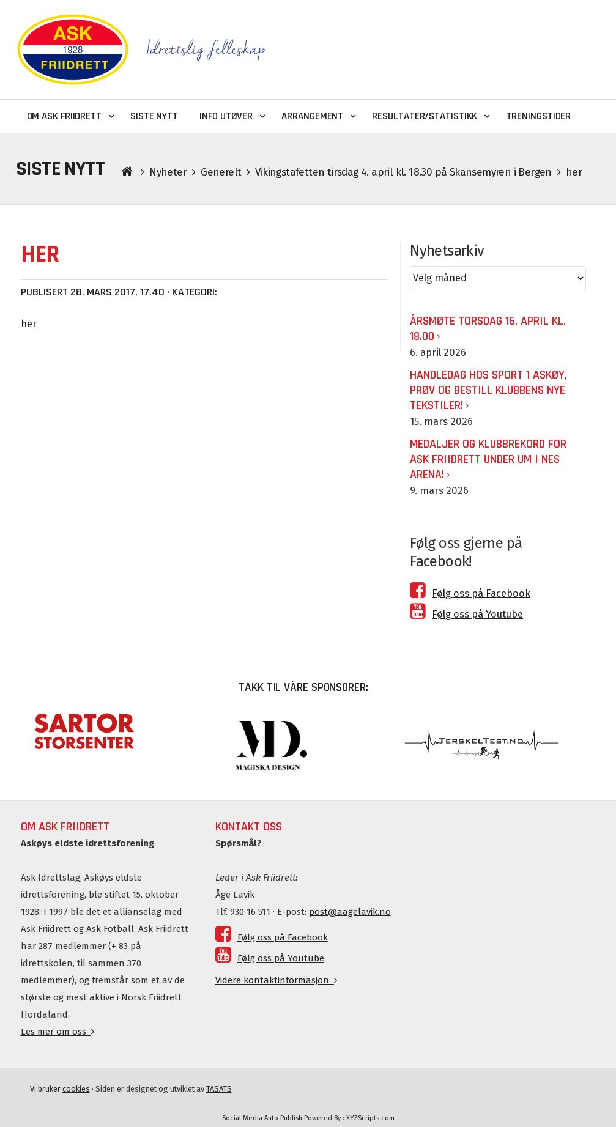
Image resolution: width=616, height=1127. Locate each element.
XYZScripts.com (370, 1118)
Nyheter (168, 172)
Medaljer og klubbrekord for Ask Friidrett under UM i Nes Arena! (488, 459)
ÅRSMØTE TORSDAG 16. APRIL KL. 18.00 (488, 328)
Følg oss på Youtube (466, 614)
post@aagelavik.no (350, 911)
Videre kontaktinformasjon (276, 980)
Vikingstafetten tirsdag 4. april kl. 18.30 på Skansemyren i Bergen (403, 172)
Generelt (221, 172)
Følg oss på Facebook (470, 593)
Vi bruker (60, 1088)
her (29, 324)
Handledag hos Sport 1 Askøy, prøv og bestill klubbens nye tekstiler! (488, 390)
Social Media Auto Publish (262, 1118)
